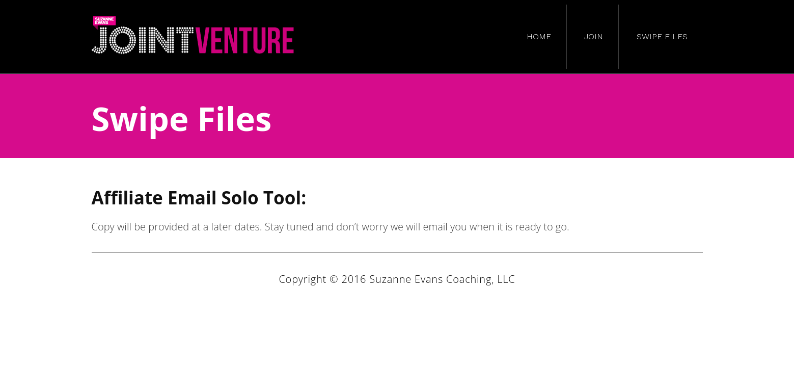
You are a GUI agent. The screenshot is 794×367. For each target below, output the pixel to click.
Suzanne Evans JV (193, 36)
